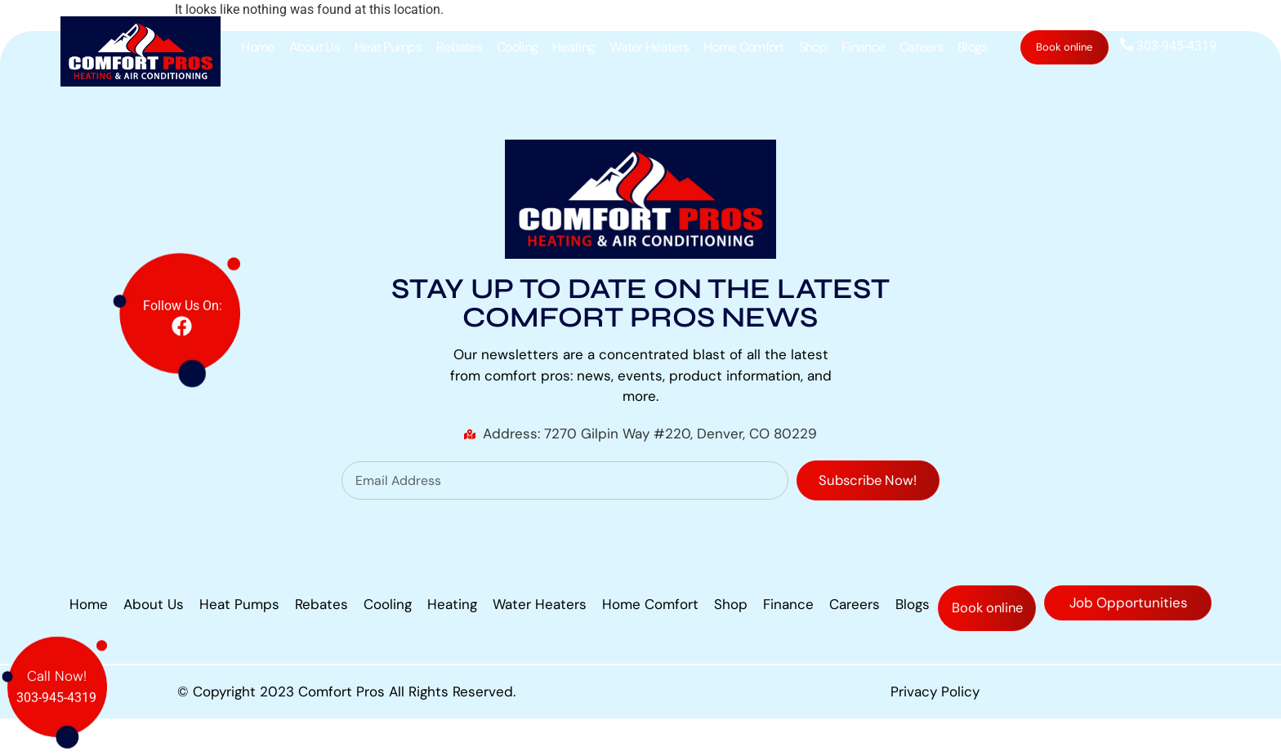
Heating (573, 47)
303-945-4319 (1168, 46)
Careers (921, 47)
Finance (863, 47)
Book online (1065, 47)
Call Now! (57, 660)
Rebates (459, 47)
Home (257, 47)
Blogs (972, 47)
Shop (813, 47)
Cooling (517, 47)
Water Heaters (649, 47)
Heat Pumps (388, 47)
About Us (314, 47)
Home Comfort (743, 47)
